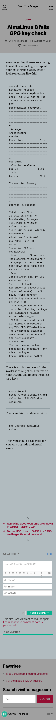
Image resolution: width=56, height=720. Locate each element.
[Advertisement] (28, 481)
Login (50, 554)
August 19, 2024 (42, 40)
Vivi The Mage (28, 6)
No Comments (30, 45)
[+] (41, 573)
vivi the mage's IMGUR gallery (24, 680)
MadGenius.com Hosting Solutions (27, 673)
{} (38, 573)
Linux (28, 19)
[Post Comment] (39, 613)
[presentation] (30, 602)
